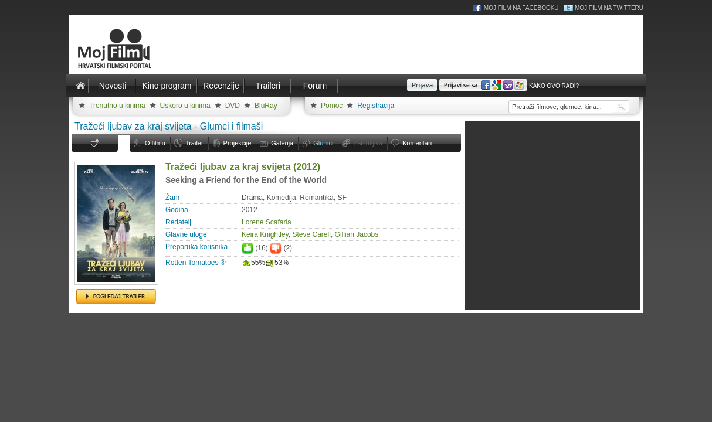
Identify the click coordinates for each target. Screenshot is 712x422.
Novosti (113, 85)
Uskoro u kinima (185, 105)
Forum (315, 85)
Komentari (417, 143)
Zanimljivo (367, 143)
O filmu (155, 143)
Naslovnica (80, 85)
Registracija (375, 105)
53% (277, 262)
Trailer (194, 143)
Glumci (323, 143)
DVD (232, 105)
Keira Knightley (265, 234)
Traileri (268, 85)
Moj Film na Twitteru (609, 8)
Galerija (282, 143)
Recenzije (221, 85)
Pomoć (332, 105)
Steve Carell (312, 234)
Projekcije (237, 143)
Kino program (166, 85)
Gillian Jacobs (357, 234)
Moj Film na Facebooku (521, 8)
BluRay (266, 105)
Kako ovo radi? (554, 86)
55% (253, 262)
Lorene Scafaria (266, 222)
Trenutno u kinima (117, 105)
